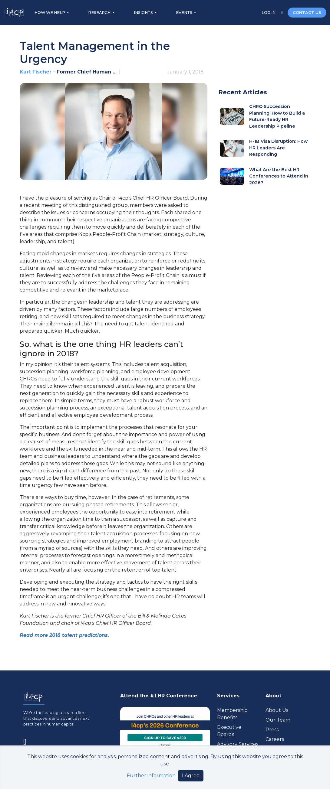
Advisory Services (237, 744)
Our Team (278, 720)
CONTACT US (307, 12)
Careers (275, 739)
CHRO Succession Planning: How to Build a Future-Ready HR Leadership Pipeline (277, 116)
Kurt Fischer (36, 72)
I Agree (191, 775)
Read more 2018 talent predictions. (64, 635)
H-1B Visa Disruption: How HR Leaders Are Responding (278, 148)
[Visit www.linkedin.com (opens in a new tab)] (27, 740)
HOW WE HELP (50, 12)
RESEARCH (99, 12)
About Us (277, 710)
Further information (151, 775)
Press (272, 729)
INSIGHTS (144, 12)
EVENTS (184, 12)
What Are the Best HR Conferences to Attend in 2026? (278, 176)
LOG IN (269, 12)
